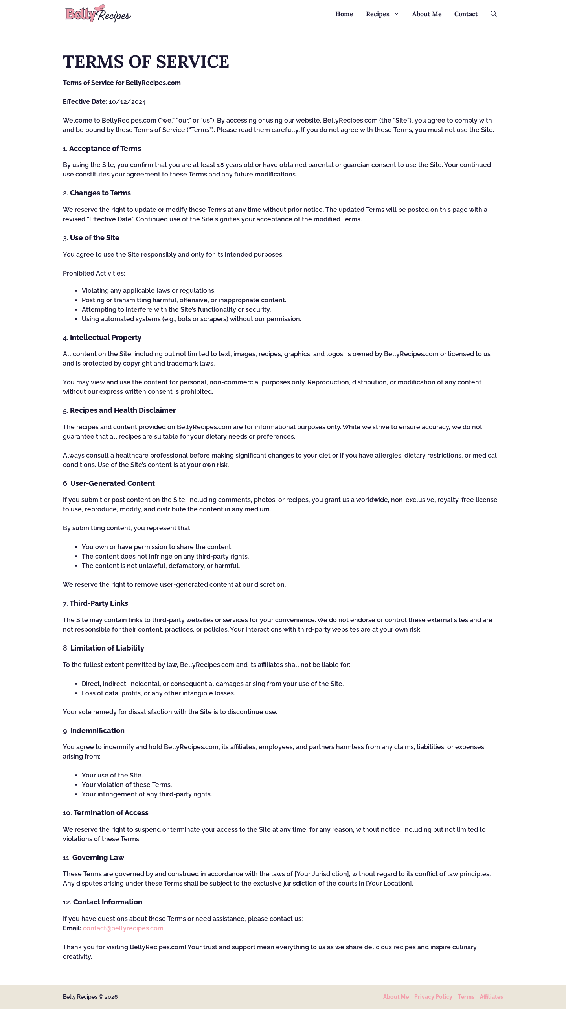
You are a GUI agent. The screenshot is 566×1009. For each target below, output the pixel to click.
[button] (493, 14)
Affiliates (491, 997)
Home (344, 14)
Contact (466, 14)
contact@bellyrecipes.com (123, 928)
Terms (466, 997)
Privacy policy (433, 997)
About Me (427, 14)
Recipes (386, 14)
